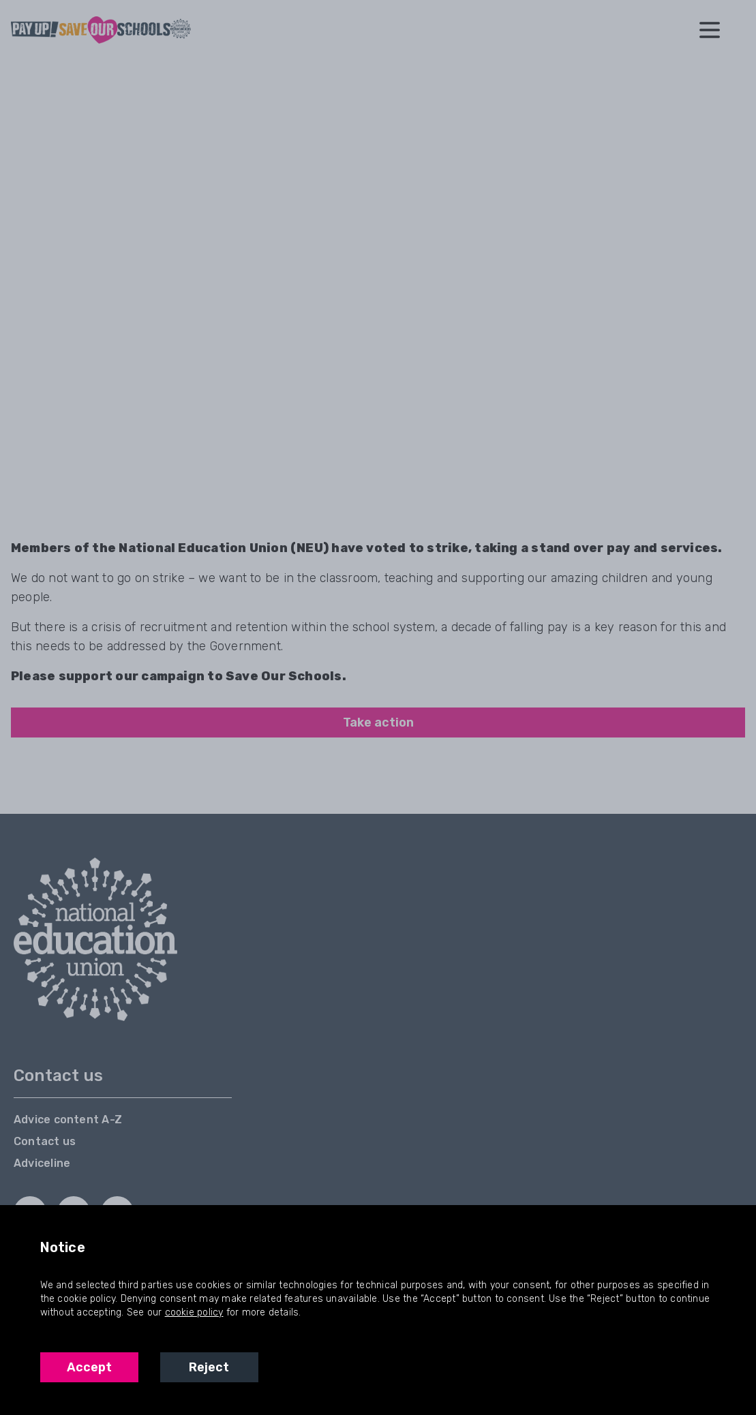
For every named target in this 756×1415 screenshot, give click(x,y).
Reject (209, 1367)
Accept (89, 1367)
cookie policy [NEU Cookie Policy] (194, 1312)
